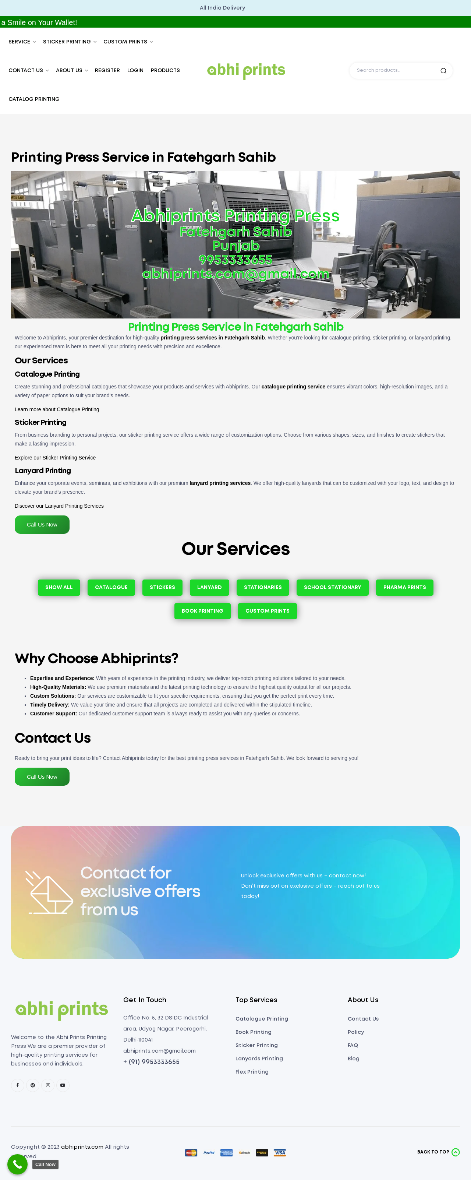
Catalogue (111, 587)
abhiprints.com (82, 1147)
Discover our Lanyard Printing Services (59, 506)
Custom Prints (267, 611)
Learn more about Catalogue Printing (57, 409)
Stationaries (263, 587)
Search (443, 70)
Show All (59, 587)
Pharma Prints (404, 587)
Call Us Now (42, 524)
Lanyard (209, 587)
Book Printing (202, 611)
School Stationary (332, 587)
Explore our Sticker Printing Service (55, 458)
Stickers (162, 587)
